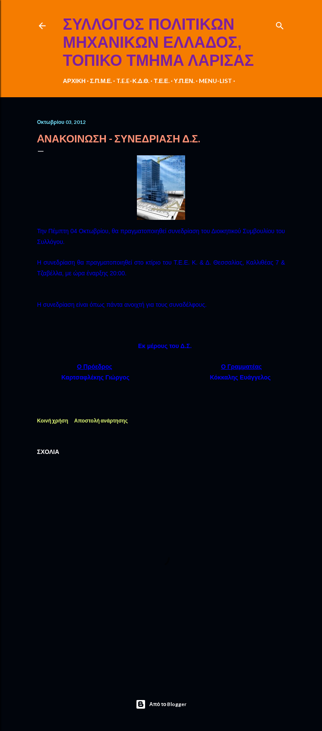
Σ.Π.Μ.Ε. (101, 80)
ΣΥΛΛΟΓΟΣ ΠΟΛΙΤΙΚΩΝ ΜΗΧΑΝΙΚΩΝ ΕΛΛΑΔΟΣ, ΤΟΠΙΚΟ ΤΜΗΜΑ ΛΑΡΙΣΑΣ (158, 42)
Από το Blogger (161, 704)
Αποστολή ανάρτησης (100, 420)
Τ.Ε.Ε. (161, 80)
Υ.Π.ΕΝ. (184, 80)
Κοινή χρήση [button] (52, 420)
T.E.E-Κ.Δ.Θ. (132, 80)
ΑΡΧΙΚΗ (74, 80)
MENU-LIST (215, 80)
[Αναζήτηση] (280, 23)
